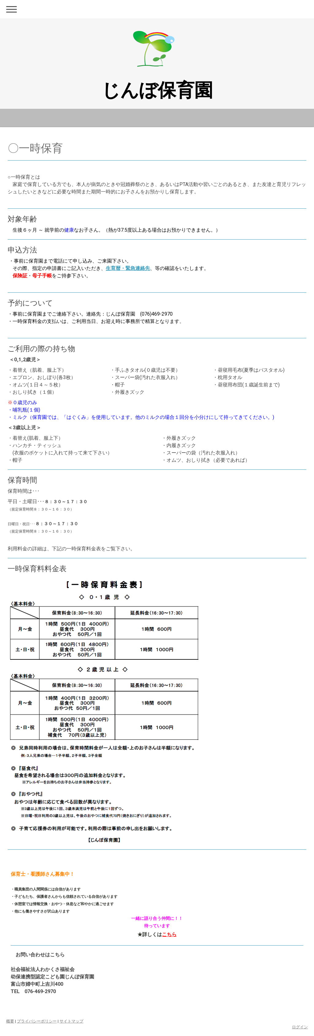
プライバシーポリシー (37, 1021)
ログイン (300, 1027)
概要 (10, 1021)
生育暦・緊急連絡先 (128, 268)
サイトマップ (71, 1021)
